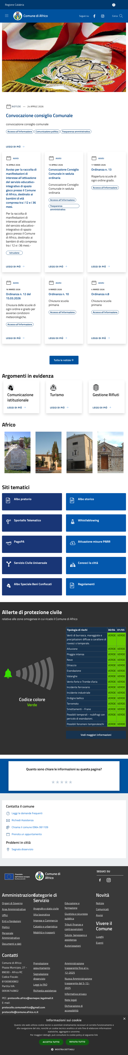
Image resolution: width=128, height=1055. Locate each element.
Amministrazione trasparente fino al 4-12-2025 (77, 968)
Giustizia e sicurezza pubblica (76, 916)
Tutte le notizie (64, 360)
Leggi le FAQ (40, 985)
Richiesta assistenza (44, 991)
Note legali (71, 1000)
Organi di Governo (12, 903)
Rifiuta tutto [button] (77, 1041)
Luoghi (100, 937)
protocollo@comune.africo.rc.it (20, 1012)
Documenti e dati (11, 944)
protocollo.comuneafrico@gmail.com (23, 1007)
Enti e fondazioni (11, 921)
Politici (6, 927)
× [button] (124, 1019)
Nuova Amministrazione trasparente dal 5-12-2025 (78, 983)
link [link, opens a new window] (96, 1035)
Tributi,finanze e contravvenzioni (74, 926)
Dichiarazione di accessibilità (74, 1008)
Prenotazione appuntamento (41, 965)
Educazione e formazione (72, 905)
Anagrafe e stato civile (46, 909)
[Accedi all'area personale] (113, 4)
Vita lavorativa (41, 914)
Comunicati (102, 909)
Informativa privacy (76, 994)
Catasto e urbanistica (45, 926)
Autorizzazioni (73, 946)
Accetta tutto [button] (51, 1042)
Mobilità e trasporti (44, 932)
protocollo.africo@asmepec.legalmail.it (30, 998)
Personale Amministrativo (11, 935)
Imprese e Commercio (45, 920)
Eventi (99, 943)
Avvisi (12, 158)
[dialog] (64, 1035)
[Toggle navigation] (7, 16)
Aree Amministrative (14, 909)
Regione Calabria (14, 5)
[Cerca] (121, 16)
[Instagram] (101, 16)
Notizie (16, 106)
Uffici (5, 915)
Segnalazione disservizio (40, 976)
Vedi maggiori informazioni (96, 735)
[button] (64, 1049)
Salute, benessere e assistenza (76, 937)
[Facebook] (93, 16)
